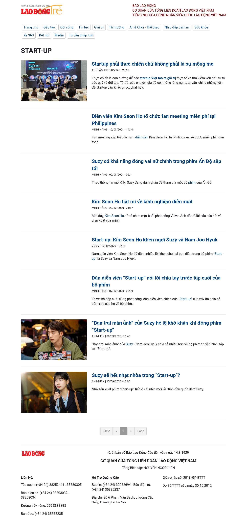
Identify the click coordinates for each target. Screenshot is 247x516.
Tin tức (84, 27)
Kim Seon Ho (114, 216)
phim (192, 182)
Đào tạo (49, 27)
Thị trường (116, 27)
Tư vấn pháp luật (81, 35)
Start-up (185, 299)
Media (59, 35)
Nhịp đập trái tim (177, 27)
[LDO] (54, 81)
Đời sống (66, 27)
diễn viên (141, 137)
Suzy (129, 344)
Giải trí (99, 27)
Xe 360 (29, 35)
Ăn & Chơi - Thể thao (144, 27)
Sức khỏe (201, 27)
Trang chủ (31, 27)
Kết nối (44, 35)
